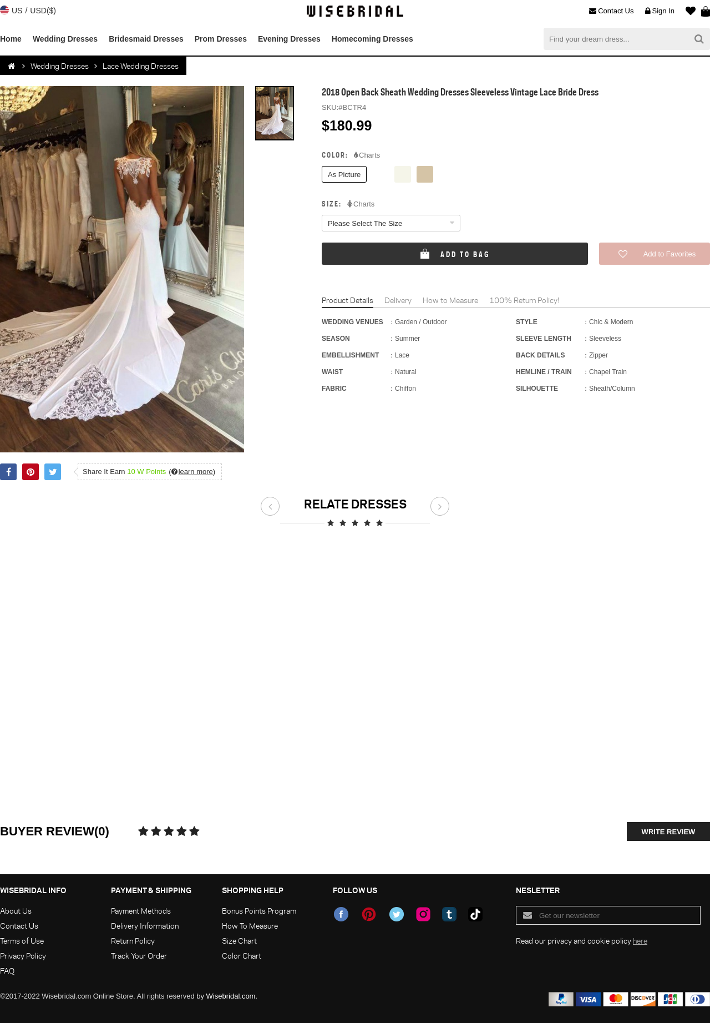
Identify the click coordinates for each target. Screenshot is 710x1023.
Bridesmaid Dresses (146, 38)
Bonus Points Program (259, 910)
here (640, 940)
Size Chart (239, 940)
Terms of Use (22, 940)
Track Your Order (139, 955)
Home (11, 38)
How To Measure (250, 925)
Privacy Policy (23, 955)
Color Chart (241, 955)
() (192, 471)
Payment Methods (141, 910)
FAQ (7, 970)
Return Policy (133, 940)
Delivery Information (145, 925)
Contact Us (611, 11)
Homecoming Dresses (372, 38)
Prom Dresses (221, 38)
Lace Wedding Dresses (141, 65)
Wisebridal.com (231, 996)
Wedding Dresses (65, 38)
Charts (367, 155)
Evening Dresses (289, 38)
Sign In (659, 11)
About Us (16, 910)
